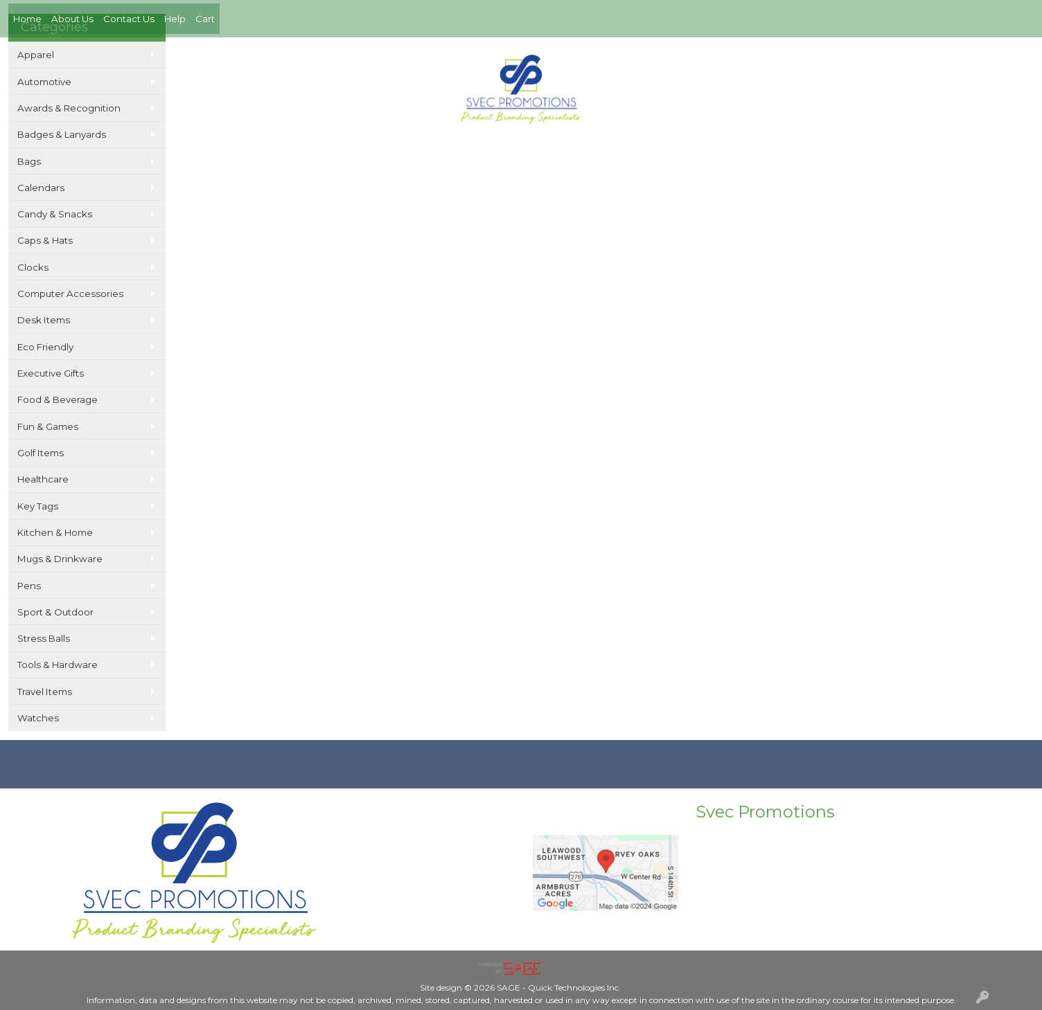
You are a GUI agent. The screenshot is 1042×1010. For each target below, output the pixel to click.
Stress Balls (43, 638)
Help (175, 18)
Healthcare (43, 479)
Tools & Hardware (57, 664)
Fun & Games (47, 426)
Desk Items (43, 319)
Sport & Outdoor (55, 611)
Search (476, 150)
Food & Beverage (57, 399)
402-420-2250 (838, 56)
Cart (205, 18)
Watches (38, 717)
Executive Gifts (50, 373)
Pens (29, 585)
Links (571, 150)
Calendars (40, 187)
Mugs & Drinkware (60, 558)
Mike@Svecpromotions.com (955, 56)
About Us (72, 18)
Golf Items (40, 452)
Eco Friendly (45, 346)
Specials (525, 150)
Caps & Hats (45, 240)
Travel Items (44, 691)
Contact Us (128, 18)
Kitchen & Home (55, 532)
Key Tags (37, 506)
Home (27, 18)
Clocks (32, 267)
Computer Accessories (70, 293)
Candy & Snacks (54, 213)
